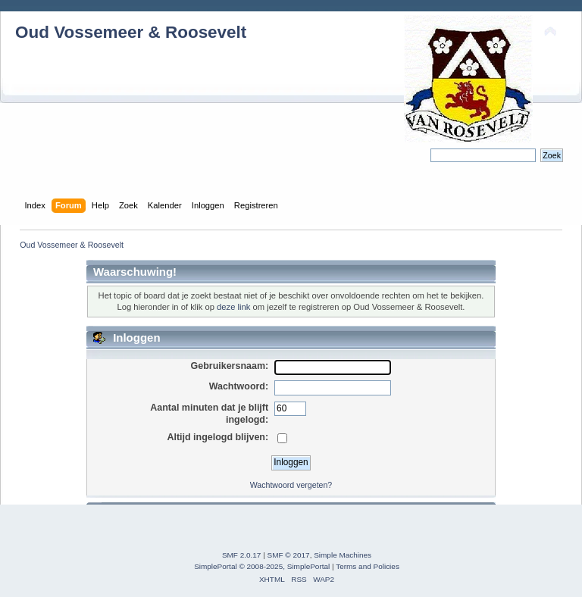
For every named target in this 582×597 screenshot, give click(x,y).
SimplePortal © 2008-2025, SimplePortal (262, 566)
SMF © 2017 (289, 555)
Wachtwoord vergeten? (291, 484)
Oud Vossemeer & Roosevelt (130, 32)
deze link (233, 306)
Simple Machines (342, 555)
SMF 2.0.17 (241, 555)
